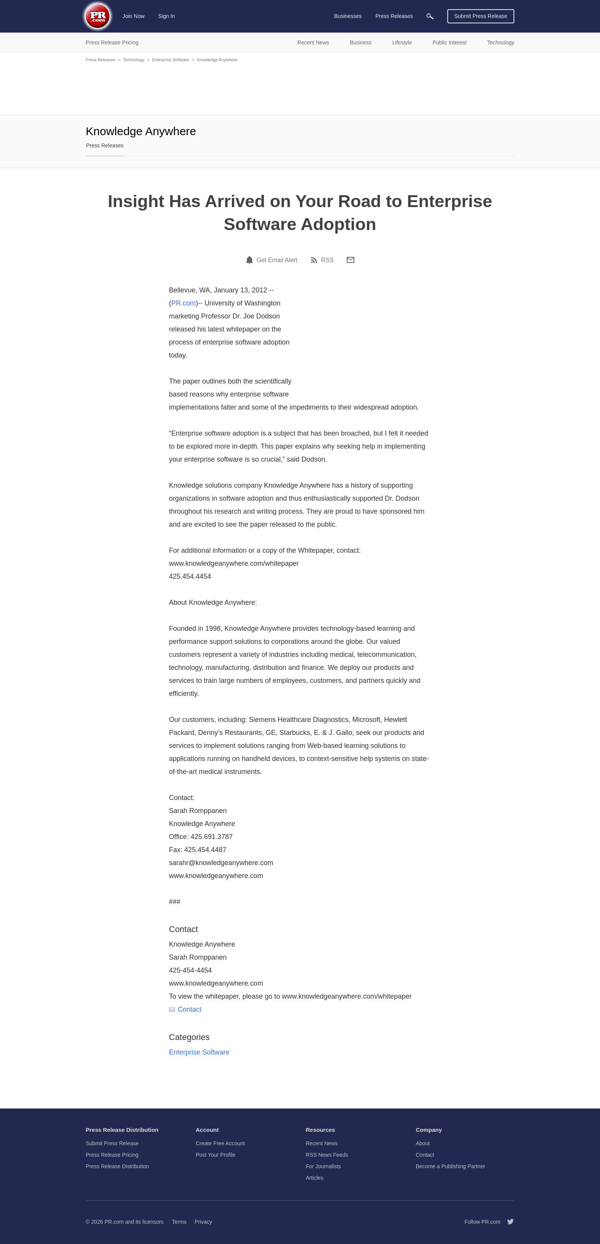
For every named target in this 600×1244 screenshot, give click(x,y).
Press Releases (100, 59)
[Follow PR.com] (507, 1222)
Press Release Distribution (117, 1166)
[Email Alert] (250, 259)
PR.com (183, 303)
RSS (327, 260)
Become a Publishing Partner (450, 1166)
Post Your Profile (216, 1155)
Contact (185, 1009)
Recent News (322, 1143)
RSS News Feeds (327, 1155)
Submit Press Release (480, 16)
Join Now (133, 16)
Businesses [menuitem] (348, 16)
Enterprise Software (170, 59)
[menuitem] (430, 16)
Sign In (166, 16)
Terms (179, 1221)
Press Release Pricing (112, 1155)
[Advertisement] (300, 88)
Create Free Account (220, 1143)
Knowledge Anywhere (217, 59)
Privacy (203, 1221)
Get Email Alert (276, 260)
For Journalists (323, 1166)
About (423, 1143)
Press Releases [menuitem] (394, 16)
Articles (314, 1178)
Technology (133, 59)
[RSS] (315, 259)
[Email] (350, 259)
